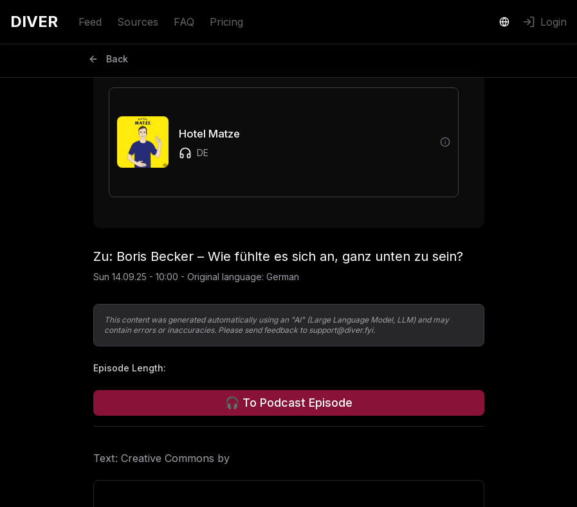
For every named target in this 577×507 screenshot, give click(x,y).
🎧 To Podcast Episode (289, 402)
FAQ (184, 21)
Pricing (226, 21)
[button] (273, 142)
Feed (90, 21)
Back (108, 58)
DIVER (34, 21)
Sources (137, 21)
